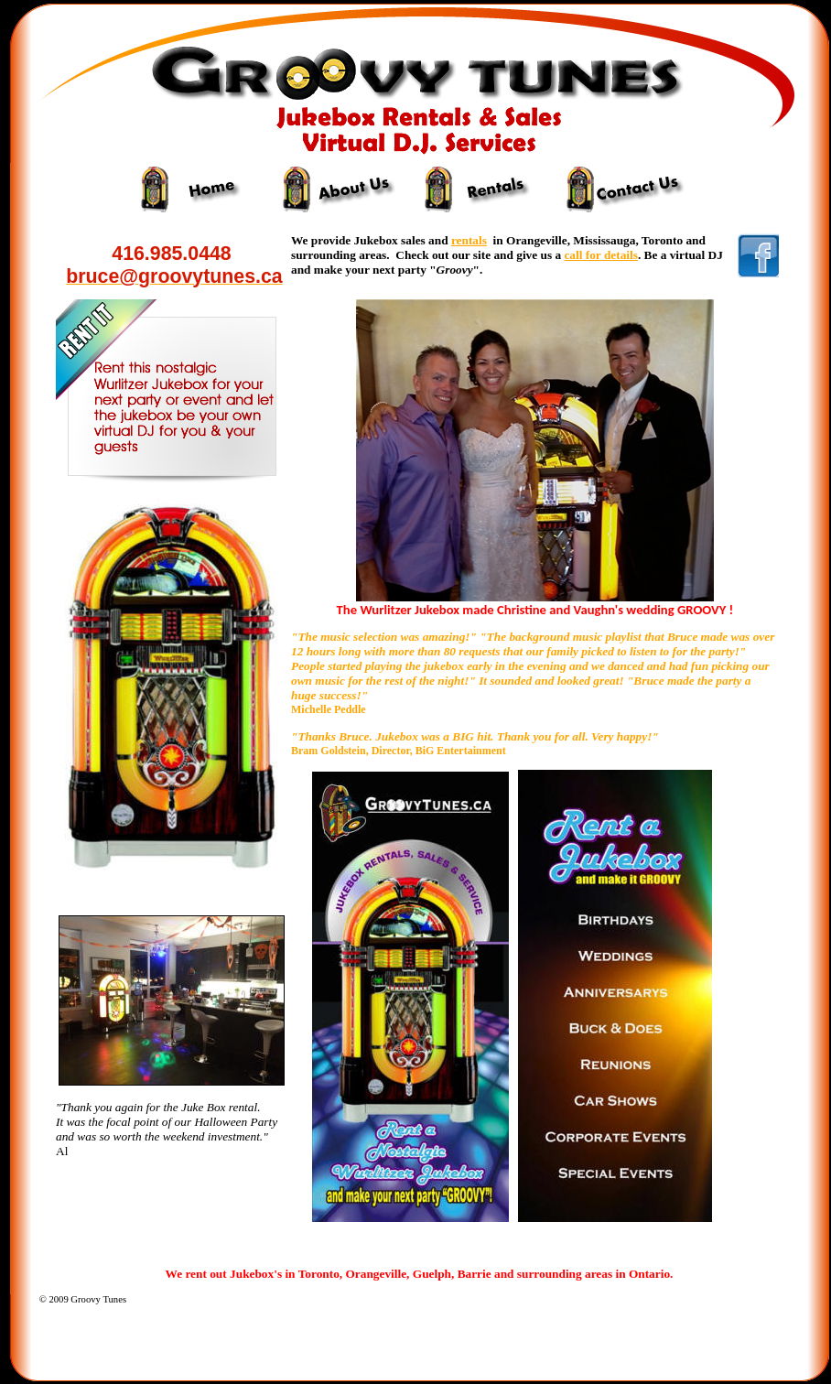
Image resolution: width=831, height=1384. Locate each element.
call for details (600, 255)
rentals (469, 240)
